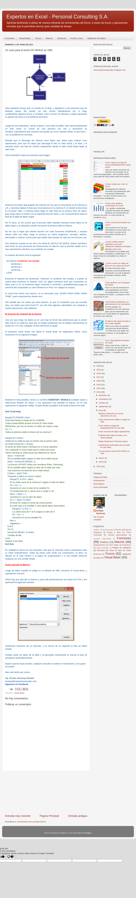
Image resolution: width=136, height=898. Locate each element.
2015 (98, 385)
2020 (98, 366)
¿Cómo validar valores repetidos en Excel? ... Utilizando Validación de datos (118, 244)
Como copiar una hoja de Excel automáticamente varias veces (118, 164)
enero (101, 462)
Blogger (88, 833)
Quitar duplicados (102, 548)
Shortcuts (61, 38)
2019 (98, 370)
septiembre (104, 406)
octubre (102, 403)
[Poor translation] (10, 856)
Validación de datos (96, 38)
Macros (49, 38)
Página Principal (49, 815)
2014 (98, 388)
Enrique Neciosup (100, 512)
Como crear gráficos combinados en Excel (114, 204)
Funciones (10, 38)
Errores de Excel (121, 530)
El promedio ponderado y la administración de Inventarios (117, 303)
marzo (102, 458)
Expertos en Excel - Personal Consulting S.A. (57, 17)
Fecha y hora (76, 38)
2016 (98, 381)
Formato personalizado (117, 535)
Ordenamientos (99, 545)
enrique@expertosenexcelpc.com (21, 681)
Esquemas (98, 532)
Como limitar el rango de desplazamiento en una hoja (111, 427)
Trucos (38, 38)
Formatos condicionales (102, 539)
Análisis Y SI (98, 530)
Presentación (99, 480)
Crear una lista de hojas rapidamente (114, 432)
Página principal (100, 477)
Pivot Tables (114, 545)
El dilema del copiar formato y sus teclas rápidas (117, 322)
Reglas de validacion (121, 548)
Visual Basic (24, 38)
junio (101, 410)
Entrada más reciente (17, 815)
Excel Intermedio (101, 487)
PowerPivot (126, 545)
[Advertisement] (46, 792)
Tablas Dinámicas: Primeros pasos (113, 441)
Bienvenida (109, 530)
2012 (98, 466)
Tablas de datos (115, 550)
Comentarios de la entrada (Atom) (31, 822)
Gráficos (104, 542)
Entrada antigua (77, 815)
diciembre (103, 395)
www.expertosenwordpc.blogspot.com (110, 70)
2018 (98, 373)
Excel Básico (99, 484)
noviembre (103, 399)
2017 (98, 377)
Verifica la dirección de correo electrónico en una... (110, 414)
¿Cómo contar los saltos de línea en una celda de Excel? (117, 264)
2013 (98, 392)
